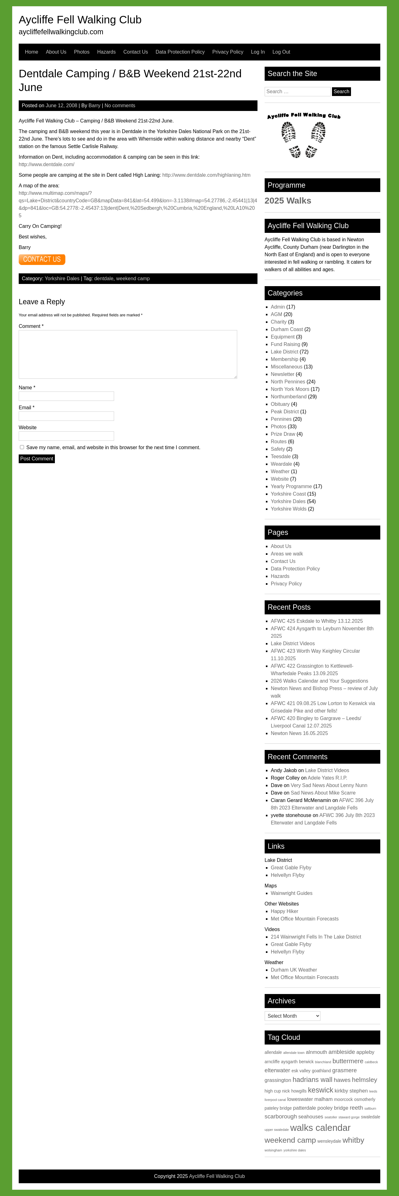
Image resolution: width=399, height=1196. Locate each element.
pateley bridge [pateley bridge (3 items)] (278, 1108)
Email (27, 407)
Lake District (284, 351)
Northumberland (289, 396)
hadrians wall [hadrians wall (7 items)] (313, 1079)
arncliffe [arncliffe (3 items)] (272, 1061)
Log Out (281, 52)
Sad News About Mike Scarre (323, 792)
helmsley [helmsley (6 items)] (364, 1079)
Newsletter (283, 374)
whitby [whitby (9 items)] (353, 1140)
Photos (81, 52)
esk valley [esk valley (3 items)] (300, 1070)
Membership (284, 359)
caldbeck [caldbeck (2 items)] (371, 1062)
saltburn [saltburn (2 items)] (370, 1108)
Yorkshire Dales (62, 278)
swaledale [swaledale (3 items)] (370, 1116)
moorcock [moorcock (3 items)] (343, 1099)
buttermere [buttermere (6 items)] (348, 1060)
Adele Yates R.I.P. (327, 778)
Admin (278, 307)
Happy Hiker (284, 911)
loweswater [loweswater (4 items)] (300, 1099)
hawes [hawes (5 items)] (342, 1080)
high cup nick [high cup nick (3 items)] (277, 1090)
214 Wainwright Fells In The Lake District (316, 936)
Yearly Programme (291, 486)
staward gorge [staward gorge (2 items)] (349, 1117)
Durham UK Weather (294, 970)
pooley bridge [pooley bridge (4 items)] (332, 1108)
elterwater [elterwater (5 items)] (277, 1070)
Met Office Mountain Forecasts (305, 918)
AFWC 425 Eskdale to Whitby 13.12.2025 (317, 621)
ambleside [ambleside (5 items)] (342, 1052)
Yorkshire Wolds (289, 509)
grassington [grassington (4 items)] (278, 1080)
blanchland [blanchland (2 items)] (323, 1062)
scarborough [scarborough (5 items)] (281, 1116)
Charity (279, 321)
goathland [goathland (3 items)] (321, 1070)
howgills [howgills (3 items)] (298, 1090)
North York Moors (290, 389)
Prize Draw (283, 434)
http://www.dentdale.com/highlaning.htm (206, 175)
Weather (280, 471)
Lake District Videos (293, 643)
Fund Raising (285, 344)
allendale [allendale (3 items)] (273, 1052)
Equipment (283, 336)
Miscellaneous (286, 366)
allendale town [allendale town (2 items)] (294, 1052)
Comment (31, 326)
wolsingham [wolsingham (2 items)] (273, 1150)
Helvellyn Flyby (288, 875)
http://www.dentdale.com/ (47, 164)
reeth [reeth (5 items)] (356, 1107)
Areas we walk (287, 553)
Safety (278, 449)
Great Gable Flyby (291, 867)
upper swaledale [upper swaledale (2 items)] (277, 1129)
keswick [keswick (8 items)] (320, 1090)
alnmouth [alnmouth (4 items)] (316, 1052)
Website (28, 427)
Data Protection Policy (180, 52)
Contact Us (135, 52)
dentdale (103, 278)
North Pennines (288, 381)
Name (27, 387)
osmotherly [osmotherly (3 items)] (364, 1099)
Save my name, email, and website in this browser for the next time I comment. (113, 447)
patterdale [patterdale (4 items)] (304, 1108)
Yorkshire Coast (288, 494)
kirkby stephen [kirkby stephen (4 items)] (351, 1091)
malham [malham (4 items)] (323, 1099)
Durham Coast (287, 329)
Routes (279, 441)
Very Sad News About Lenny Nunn (329, 785)
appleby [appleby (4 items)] (365, 1052)
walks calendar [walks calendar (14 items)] (320, 1127)
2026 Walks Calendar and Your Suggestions (319, 681)
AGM (276, 314)
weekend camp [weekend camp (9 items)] (290, 1140)
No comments (119, 105)
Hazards (106, 52)
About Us (56, 52)
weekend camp (133, 278)
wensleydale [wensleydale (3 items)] (329, 1141)
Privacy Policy (227, 52)
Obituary (280, 404)
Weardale (281, 464)
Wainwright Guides (292, 893)
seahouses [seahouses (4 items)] (310, 1117)
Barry (94, 105)
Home (31, 52)
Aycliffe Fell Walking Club (80, 19)
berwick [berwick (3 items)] (306, 1061)
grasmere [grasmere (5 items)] (344, 1070)
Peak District (285, 411)
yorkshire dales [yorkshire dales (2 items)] (295, 1150)
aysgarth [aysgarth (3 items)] (289, 1061)
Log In (258, 52)
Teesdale (281, 456)
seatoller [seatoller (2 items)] (330, 1117)
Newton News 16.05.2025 (299, 733)
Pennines (281, 419)
